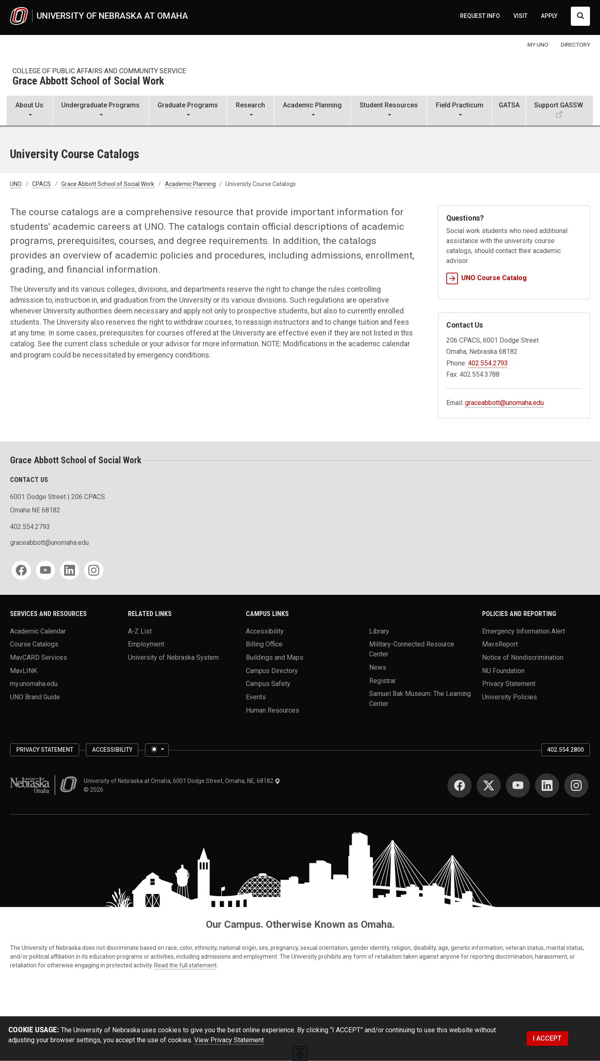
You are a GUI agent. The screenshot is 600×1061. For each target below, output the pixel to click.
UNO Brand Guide (35, 697)
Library (379, 631)
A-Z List (140, 631)
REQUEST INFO (480, 15)
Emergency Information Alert (523, 631)
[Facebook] (21, 570)
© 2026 (95, 789)
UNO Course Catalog (486, 278)
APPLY (549, 15)
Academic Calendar (38, 631)
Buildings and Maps (274, 657)
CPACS (41, 184)
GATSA (509, 105)
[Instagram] (93, 570)
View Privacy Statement (229, 1040)
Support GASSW (558, 105)
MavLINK (23, 670)
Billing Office (264, 644)
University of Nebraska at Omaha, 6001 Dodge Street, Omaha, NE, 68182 (182, 781)
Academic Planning (190, 184)
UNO (16, 184)
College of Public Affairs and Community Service (99, 71)
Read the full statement (185, 965)
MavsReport (500, 644)
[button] (29, 111)
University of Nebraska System (173, 657)
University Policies (509, 697)
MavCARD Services (38, 657)
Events (256, 697)
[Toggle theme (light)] (156, 750)
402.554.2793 (488, 363)
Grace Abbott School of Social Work (88, 81)
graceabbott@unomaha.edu (504, 403)
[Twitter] (489, 785)
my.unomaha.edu (34, 684)
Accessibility (265, 631)
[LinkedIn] (69, 570)
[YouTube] (45, 570)
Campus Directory (272, 670)
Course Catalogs (34, 644)
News (377, 667)
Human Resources (272, 710)
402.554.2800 (565, 749)
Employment (146, 644)
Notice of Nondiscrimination (522, 657)
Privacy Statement (508, 684)
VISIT (520, 15)
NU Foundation (503, 670)
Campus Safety (268, 684)
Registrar (382, 680)
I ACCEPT (547, 1038)
